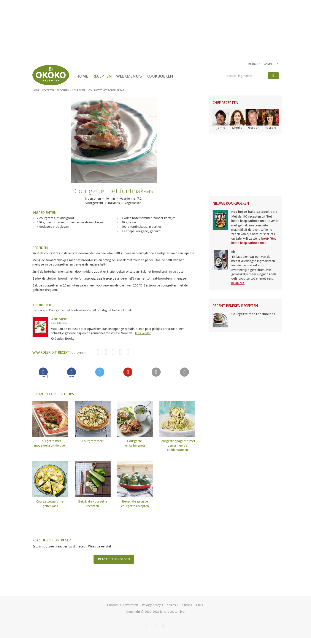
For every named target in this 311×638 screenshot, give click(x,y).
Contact (113, 605)
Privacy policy (151, 605)
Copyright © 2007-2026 (142, 611)
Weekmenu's (129, 76)
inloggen (254, 63)
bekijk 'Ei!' (237, 283)
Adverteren (130, 605)
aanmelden (271, 63)
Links (199, 605)
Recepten (102, 76)
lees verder (143, 333)
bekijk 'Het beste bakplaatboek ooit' (253, 240)
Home (82, 76)
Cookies (170, 605)
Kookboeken (159, 76)
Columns (186, 605)
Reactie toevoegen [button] (114, 559)
